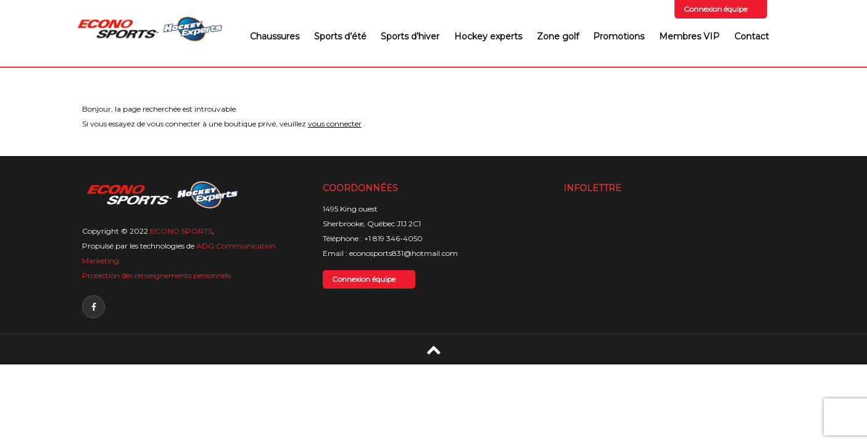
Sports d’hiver (410, 36)
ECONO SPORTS (181, 231)
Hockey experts (488, 36)
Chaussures (274, 36)
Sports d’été (340, 36)
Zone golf (558, 36)
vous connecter (335, 123)
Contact (751, 36)
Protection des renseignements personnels (156, 275)
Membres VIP (689, 36)
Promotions (618, 36)
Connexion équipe (715, 9)
